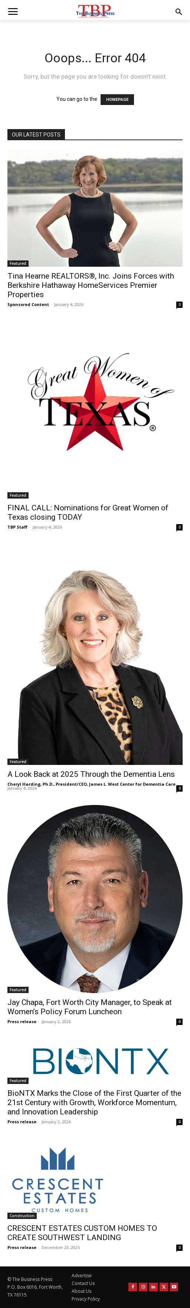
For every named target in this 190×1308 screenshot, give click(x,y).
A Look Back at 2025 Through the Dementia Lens (91, 774)
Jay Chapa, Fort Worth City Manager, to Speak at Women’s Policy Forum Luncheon (89, 1007)
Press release (21, 1021)
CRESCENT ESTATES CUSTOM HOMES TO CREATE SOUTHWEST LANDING (82, 1233)
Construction (22, 1215)
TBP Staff (17, 527)
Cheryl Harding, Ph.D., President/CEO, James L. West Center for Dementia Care (91, 784)
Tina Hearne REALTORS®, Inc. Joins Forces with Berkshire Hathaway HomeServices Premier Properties (90, 285)
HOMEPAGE (117, 99)
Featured (18, 263)
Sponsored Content (28, 304)
